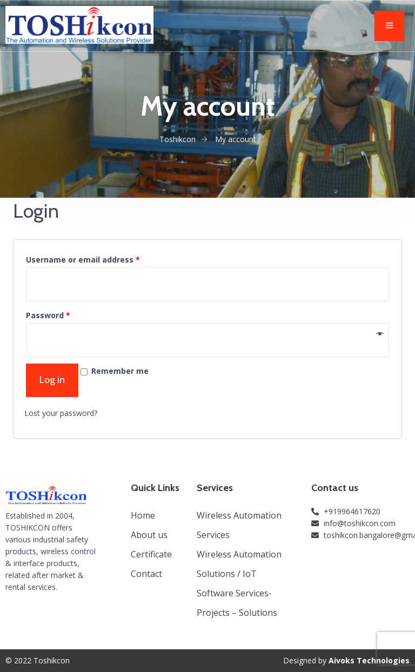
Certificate (151, 554)
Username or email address (83, 259)
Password (48, 315)
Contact (146, 574)
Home (143, 515)
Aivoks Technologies (369, 660)
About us (149, 535)
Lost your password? (60, 413)
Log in (52, 380)
